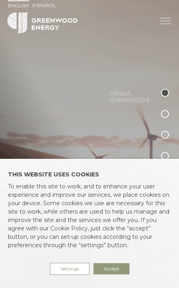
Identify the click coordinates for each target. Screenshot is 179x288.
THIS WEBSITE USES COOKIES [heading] (53, 174)
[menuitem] (19, 5)
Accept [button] (111, 269)
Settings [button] (69, 269)
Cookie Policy (69, 228)
